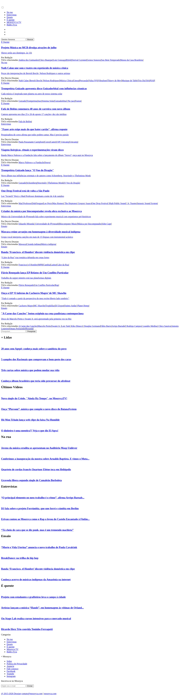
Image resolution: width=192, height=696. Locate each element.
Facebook (11, 671)
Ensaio (10, 17)
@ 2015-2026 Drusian (11, 693)
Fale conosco (12, 669)
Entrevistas (12, 15)
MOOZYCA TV (14, 22)
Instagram (11, 676)
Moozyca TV (12, 649)
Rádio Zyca (12, 25)
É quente (10, 20)
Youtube (10, 674)
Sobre (9, 661)
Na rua (10, 12)
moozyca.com (50, 693)
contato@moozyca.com (32, 693)
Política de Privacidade (17, 664)
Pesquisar (31, 331)
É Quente (5, 42)
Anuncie (10, 666)
